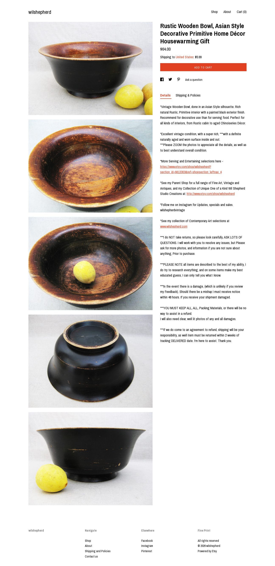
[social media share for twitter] (170, 80)
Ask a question (193, 80)
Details (165, 95)
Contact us (91, 556)
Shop (214, 11)
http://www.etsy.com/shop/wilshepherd (211, 193)
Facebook (147, 541)
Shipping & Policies (188, 95)
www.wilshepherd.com (173, 226)
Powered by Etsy (207, 551)
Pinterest (146, 551)
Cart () (242, 11)
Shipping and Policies (98, 551)
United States (185, 57)
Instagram (147, 546)
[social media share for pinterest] (179, 80)
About (227, 11)
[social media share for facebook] (162, 80)
